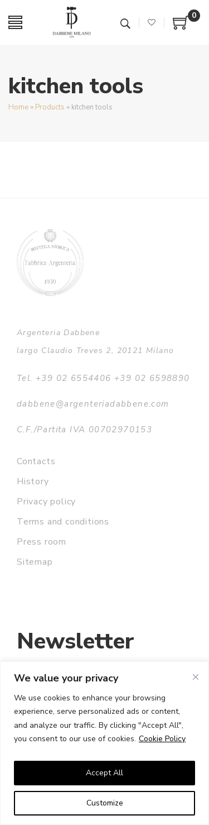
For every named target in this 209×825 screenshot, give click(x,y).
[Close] (195, 677)
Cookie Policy (162, 738)
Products (50, 107)
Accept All (104, 772)
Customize (104, 803)
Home (18, 107)
